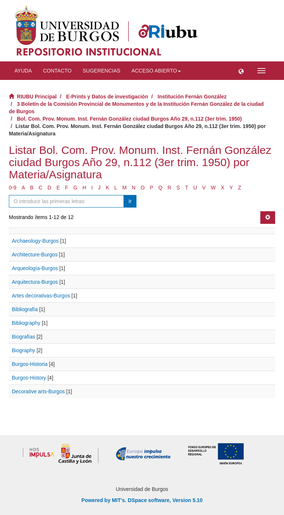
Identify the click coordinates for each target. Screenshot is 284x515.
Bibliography (26, 323)
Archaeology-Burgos (35, 241)
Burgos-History (29, 378)
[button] (241, 70)
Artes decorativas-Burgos (41, 296)
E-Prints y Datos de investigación (107, 97)
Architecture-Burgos (35, 255)
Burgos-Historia (29, 364)
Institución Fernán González (192, 97)
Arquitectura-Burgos (35, 282)
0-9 (12, 188)
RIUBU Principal (37, 97)
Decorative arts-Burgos (38, 391)
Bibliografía (25, 309)
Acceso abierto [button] (155, 71)
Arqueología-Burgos (35, 268)
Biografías (23, 337)
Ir (130, 201)
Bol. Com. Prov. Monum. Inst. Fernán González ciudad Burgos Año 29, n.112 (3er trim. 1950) (129, 119)
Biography (23, 350)
